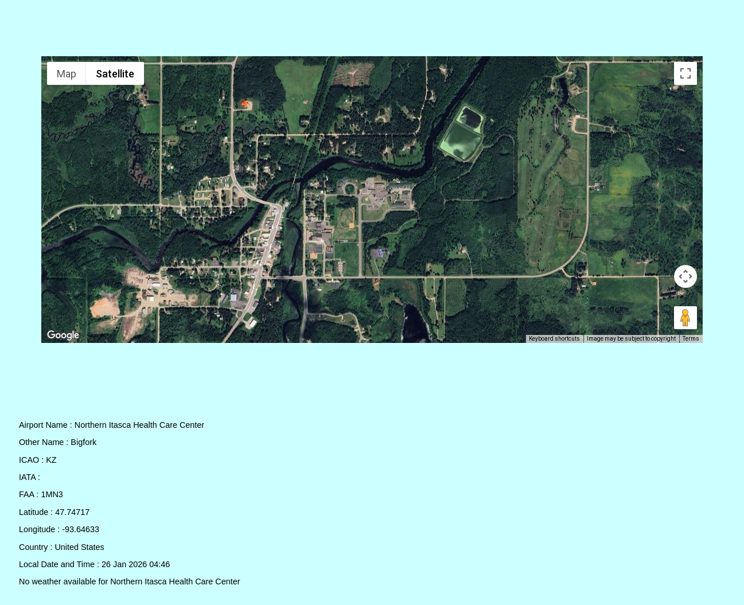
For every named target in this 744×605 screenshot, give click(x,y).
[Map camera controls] (685, 276)
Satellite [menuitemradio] (115, 74)
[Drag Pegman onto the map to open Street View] (685, 317)
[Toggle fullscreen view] (685, 73)
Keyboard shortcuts (554, 338)
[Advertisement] (372, 30)
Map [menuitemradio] (66, 74)
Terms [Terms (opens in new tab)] (691, 338)
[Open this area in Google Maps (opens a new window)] (63, 335)
